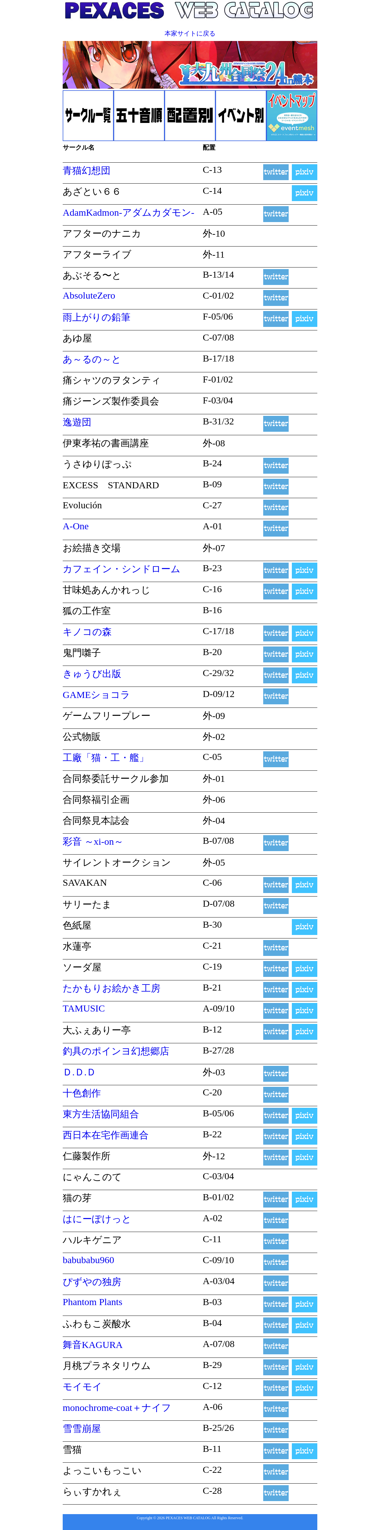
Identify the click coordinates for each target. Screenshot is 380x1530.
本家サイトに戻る (190, 33)
